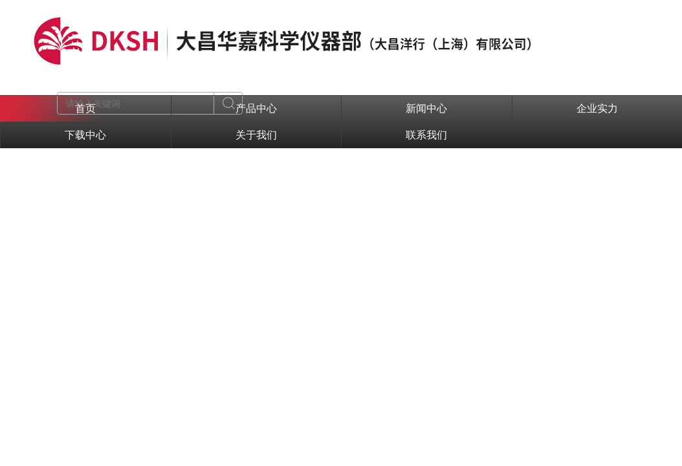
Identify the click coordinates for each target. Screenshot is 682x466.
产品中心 (256, 108)
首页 (85, 108)
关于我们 (256, 134)
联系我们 (426, 134)
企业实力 (597, 108)
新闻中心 (426, 108)
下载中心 (85, 134)
